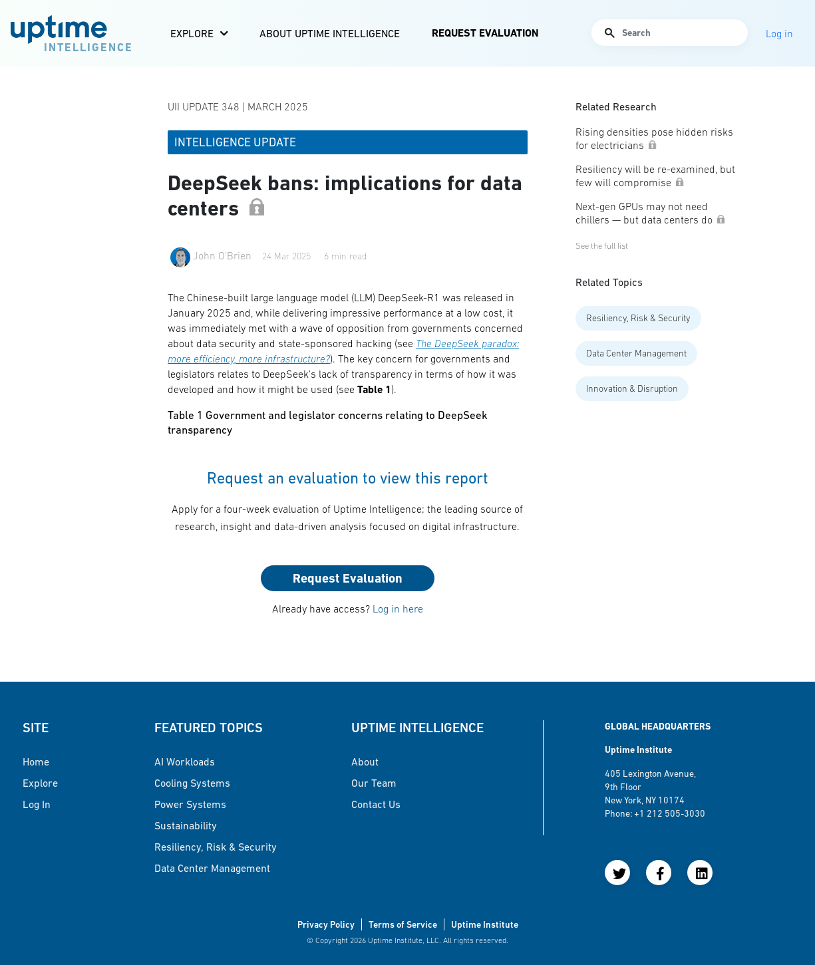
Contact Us (376, 804)
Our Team (374, 783)
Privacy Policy (326, 924)
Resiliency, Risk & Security (638, 318)
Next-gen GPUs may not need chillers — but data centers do (650, 212)
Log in (37, 804)
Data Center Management (636, 353)
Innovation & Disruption (632, 388)
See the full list (601, 246)
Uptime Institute (484, 924)
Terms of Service (403, 924)
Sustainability (185, 825)
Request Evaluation (485, 33)
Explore (192, 33)
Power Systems (190, 804)
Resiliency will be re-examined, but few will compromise (655, 175)
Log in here (398, 609)
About (365, 761)
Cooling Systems (192, 783)
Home (36, 761)
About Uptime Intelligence (329, 33)
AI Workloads (184, 761)
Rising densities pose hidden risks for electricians (654, 138)
